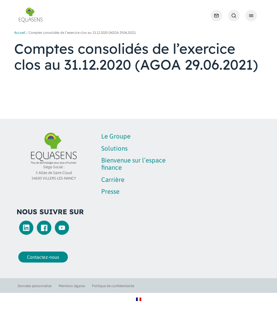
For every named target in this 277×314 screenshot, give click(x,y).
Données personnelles (35, 286)
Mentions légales (72, 286)
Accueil (20, 33)
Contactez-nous (42, 257)
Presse (110, 191)
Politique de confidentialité (113, 286)
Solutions (114, 148)
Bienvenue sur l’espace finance (133, 163)
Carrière (112, 179)
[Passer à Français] (138, 299)
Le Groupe (116, 136)
